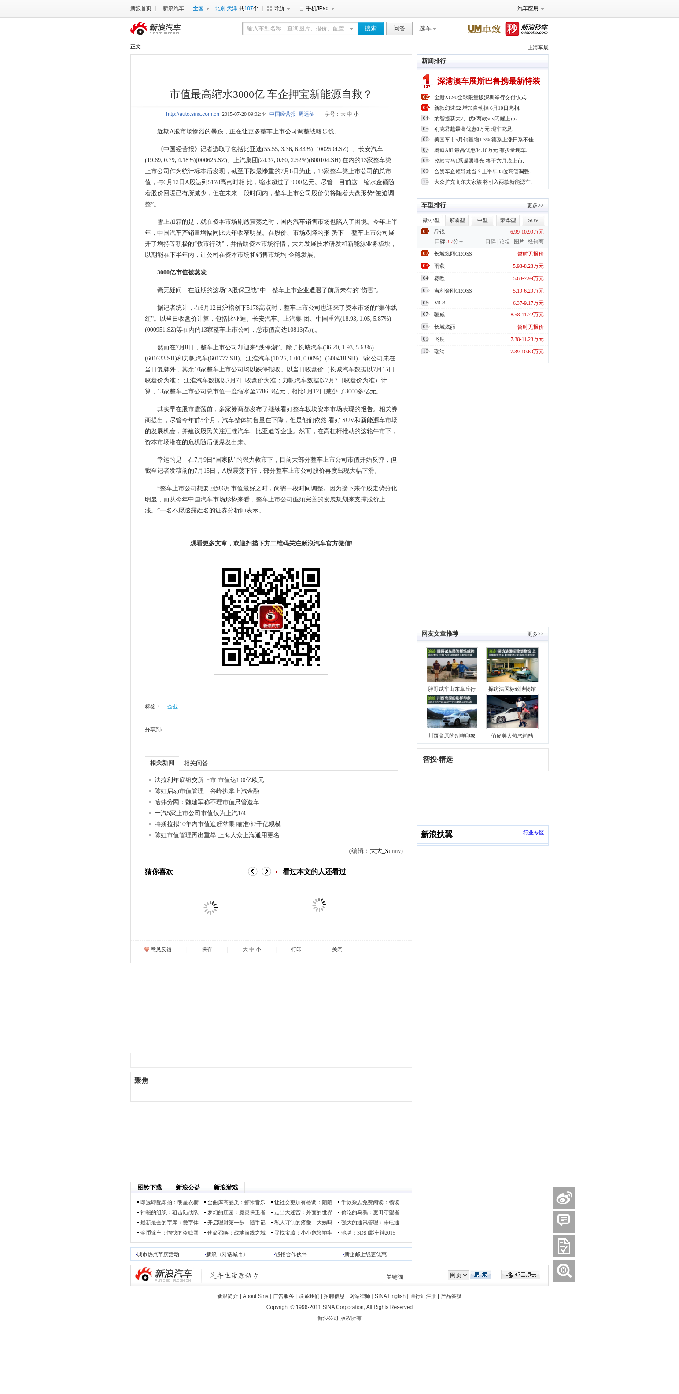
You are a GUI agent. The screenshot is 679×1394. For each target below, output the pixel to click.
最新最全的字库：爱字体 (169, 1223)
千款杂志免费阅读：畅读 (370, 1202)
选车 (425, 28)
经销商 (536, 241)
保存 (207, 949)
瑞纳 (439, 351)
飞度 (439, 339)
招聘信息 (334, 1296)
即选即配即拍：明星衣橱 (169, 1202)
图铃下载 (149, 1187)
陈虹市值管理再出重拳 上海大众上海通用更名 (217, 835)
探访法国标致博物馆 (512, 689)
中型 (482, 220)
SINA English (390, 1296)
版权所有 (351, 1318)
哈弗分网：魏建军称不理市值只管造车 (207, 802)
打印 (296, 949)
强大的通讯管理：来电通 (370, 1223)
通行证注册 (423, 1296)
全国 (198, 8)
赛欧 (439, 278)
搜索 (371, 28)
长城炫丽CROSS (453, 254)
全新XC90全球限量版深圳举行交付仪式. (481, 97)
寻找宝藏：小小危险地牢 (303, 1233)
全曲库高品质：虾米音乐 (236, 1202)
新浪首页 (140, 8)
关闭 (337, 949)
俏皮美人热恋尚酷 (512, 736)
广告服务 (283, 1296)
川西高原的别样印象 (452, 736)
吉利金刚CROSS (453, 291)
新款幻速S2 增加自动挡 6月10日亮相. (477, 108)
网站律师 (359, 1296)
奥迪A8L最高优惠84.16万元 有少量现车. (480, 150)
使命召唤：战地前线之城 (236, 1233)
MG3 (439, 303)
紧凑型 (457, 220)
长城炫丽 (444, 327)
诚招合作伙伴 (291, 1254)
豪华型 (508, 220)
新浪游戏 (226, 1187)
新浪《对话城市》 (227, 1254)
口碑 (490, 241)
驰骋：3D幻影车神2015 (368, 1233)
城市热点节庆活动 (158, 1254)
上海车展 (538, 47)
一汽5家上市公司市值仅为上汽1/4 (200, 813)
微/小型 (431, 220)
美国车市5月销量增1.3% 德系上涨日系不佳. (484, 140)
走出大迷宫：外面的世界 (303, 1212)
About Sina (256, 1296)
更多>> (535, 205)
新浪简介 (227, 1296)
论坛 (504, 241)
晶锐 (439, 232)
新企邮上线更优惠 (365, 1254)
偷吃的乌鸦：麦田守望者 (370, 1212)
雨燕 (439, 266)
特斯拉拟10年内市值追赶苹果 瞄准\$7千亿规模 (218, 824)
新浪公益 (188, 1187)
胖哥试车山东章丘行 (452, 689)
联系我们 (309, 1296)
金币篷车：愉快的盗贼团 (169, 1233)
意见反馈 (161, 949)
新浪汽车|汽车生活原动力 (234, 1275)
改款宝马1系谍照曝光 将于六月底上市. (479, 161)
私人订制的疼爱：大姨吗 (303, 1223)
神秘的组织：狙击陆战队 (169, 1212)
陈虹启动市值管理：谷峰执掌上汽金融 (207, 791)
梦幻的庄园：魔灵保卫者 (236, 1212)
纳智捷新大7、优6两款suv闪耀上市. (475, 118)
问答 (399, 28)
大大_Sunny (385, 851)
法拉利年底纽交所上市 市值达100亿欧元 (209, 780)
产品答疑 (451, 1296)
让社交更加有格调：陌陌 (303, 1202)
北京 (220, 8)
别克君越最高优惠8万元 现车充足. (473, 129)
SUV (533, 220)
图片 (519, 241)
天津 (232, 8)
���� (564, 1246)
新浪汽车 (173, 8)
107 (248, 8)
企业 (172, 707)
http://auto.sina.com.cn (192, 114)
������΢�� (564, 1198)
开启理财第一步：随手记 (236, 1223)
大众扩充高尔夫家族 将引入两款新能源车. (483, 182)
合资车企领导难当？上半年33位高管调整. (482, 171)
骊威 (439, 314)
